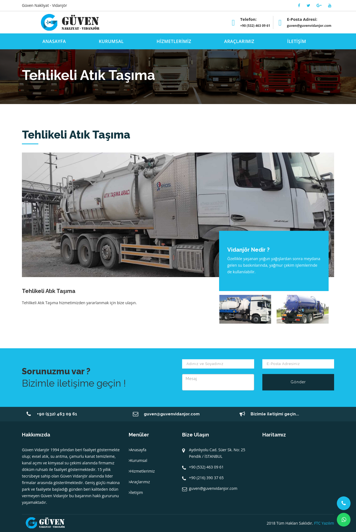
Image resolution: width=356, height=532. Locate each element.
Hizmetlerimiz (142, 471)
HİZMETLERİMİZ (174, 41)
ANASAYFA (54, 41)
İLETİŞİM (296, 41)
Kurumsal (138, 460)
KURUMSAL (111, 41)
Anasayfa (137, 449)
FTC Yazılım (324, 523)
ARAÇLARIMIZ (239, 41)
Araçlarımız (139, 481)
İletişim (136, 492)
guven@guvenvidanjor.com (309, 25)
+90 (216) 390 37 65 (206, 477)
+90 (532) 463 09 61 (255, 25)
